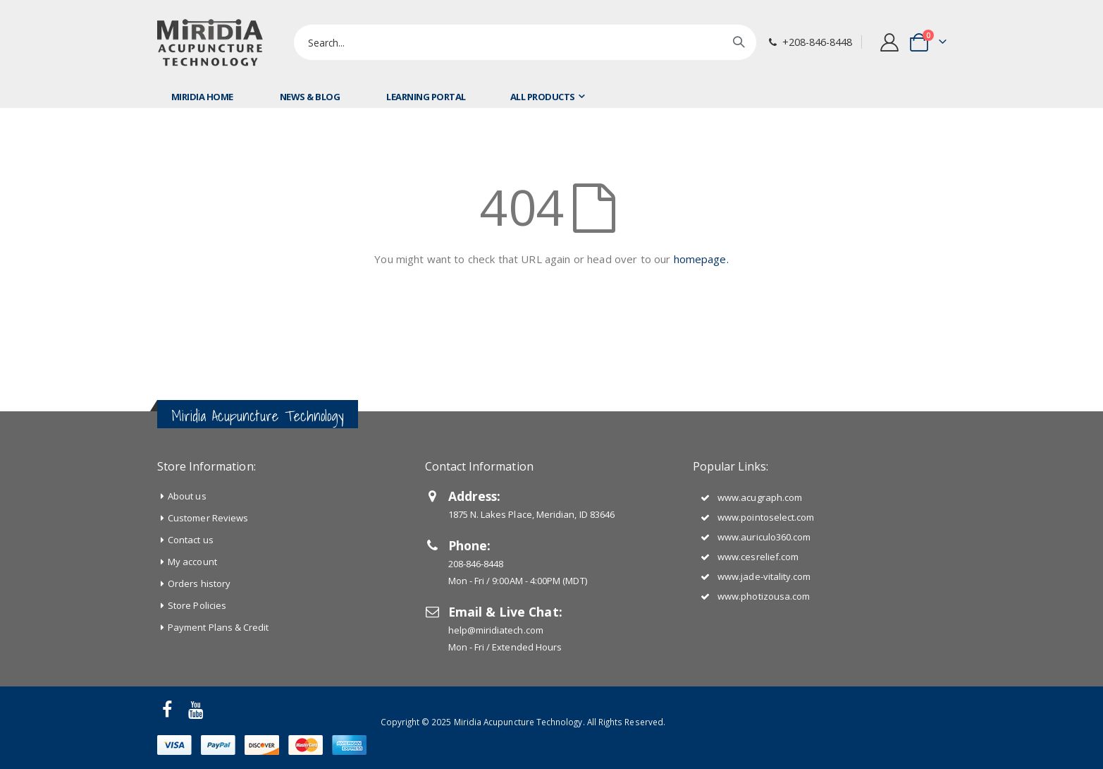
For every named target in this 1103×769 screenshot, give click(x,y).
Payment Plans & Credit (218, 627)
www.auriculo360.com (764, 537)
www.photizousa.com (763, 596)
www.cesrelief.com (758, 556)
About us (187, 496)
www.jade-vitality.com (764, 576)
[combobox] (525, 42)
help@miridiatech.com (495, 630)
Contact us (191, 539)
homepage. (701, 259)
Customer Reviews (208, 517)
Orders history (199, 583)
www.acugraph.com (759, 497)
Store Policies (197, 605)
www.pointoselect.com (765, 517)
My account (192, 561)
